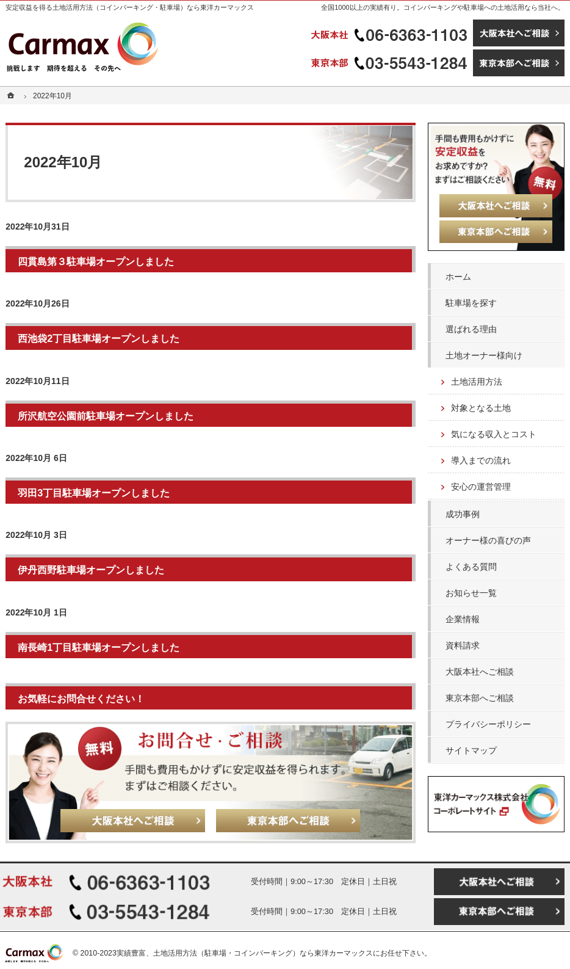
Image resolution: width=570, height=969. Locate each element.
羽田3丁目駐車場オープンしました (94, 492)
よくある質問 (471, 567)
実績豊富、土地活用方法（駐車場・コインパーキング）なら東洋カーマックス (245, 953)
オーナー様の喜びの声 (488, 540)
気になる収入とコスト (493, 434)
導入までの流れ (481, 460)
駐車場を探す (471, 303)
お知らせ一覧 (471, 593)
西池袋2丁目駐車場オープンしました (98, 338)
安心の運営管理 (481, 487)
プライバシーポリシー (488, 724)
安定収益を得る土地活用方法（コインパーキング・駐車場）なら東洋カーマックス (129, 7)
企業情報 (463, 619)
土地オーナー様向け (484, 355)
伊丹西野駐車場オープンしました (91, 569)
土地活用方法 (476, 382)
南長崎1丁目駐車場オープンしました (98, 647)
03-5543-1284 (390, 62)
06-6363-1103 (390, 33)
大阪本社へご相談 (480, 672)
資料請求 (463, 645)
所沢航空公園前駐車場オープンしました (105, 415)
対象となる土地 (481, 408)
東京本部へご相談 (480, 698)
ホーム (458, 276)
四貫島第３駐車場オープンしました (96, 261)
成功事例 (463, 514)
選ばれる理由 (471, 329)
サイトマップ (471, 750)
